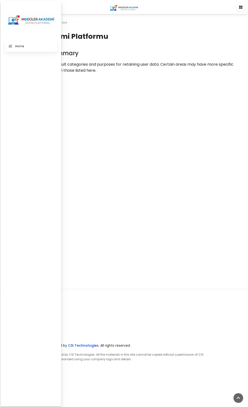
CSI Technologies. (83, 345)
